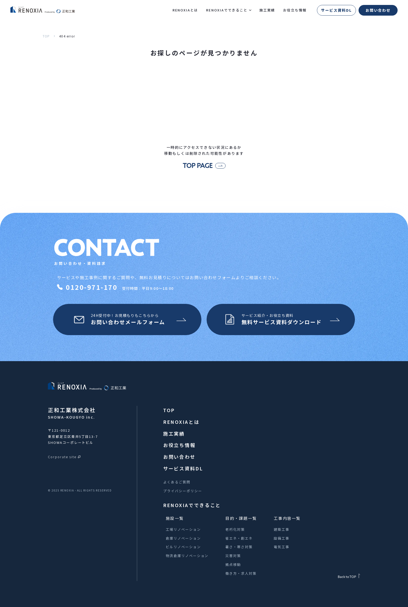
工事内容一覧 (287, 518)
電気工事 (281, 546)
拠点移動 (233, 564)
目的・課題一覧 (241, 518)
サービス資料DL (336, 10)
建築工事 (281, 529)
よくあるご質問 (176, 482)
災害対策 (233, 555)
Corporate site (62, 456)
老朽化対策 (235, 529)
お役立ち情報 (295, 10)
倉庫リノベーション (183, 538)
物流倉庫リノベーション (187, 555)
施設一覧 (175, 518)
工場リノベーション (183, 529)
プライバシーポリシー (182, 490)
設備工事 (281, 538)
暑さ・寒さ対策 (239, 546)
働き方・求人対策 (241, 573)
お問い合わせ (378, 10)
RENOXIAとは (185, 10)
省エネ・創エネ (239, 538)
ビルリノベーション (183, 546)
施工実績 (267, 10)
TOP (46, 36)
